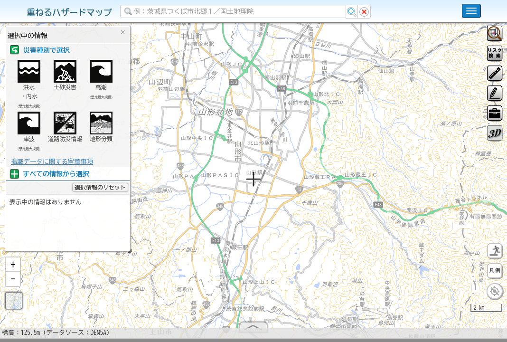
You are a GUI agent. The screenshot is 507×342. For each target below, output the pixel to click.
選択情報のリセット (100, 187)
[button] (13, 268)
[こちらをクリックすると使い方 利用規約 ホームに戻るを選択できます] (471, 11)
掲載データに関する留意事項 (52, 161)
